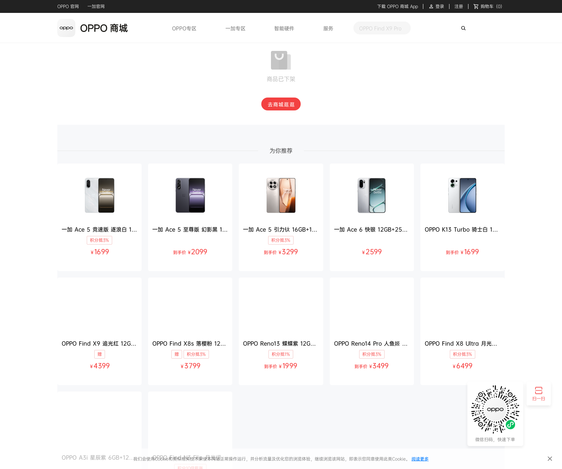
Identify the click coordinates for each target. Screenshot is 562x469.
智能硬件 (284, 28)
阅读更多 (420, 459)
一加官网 (96, 6)
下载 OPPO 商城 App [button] (397, 6)
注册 (458, 6)
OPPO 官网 (68, 6)
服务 (328, 28)
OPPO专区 (184, 28)
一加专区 (235, 28)
